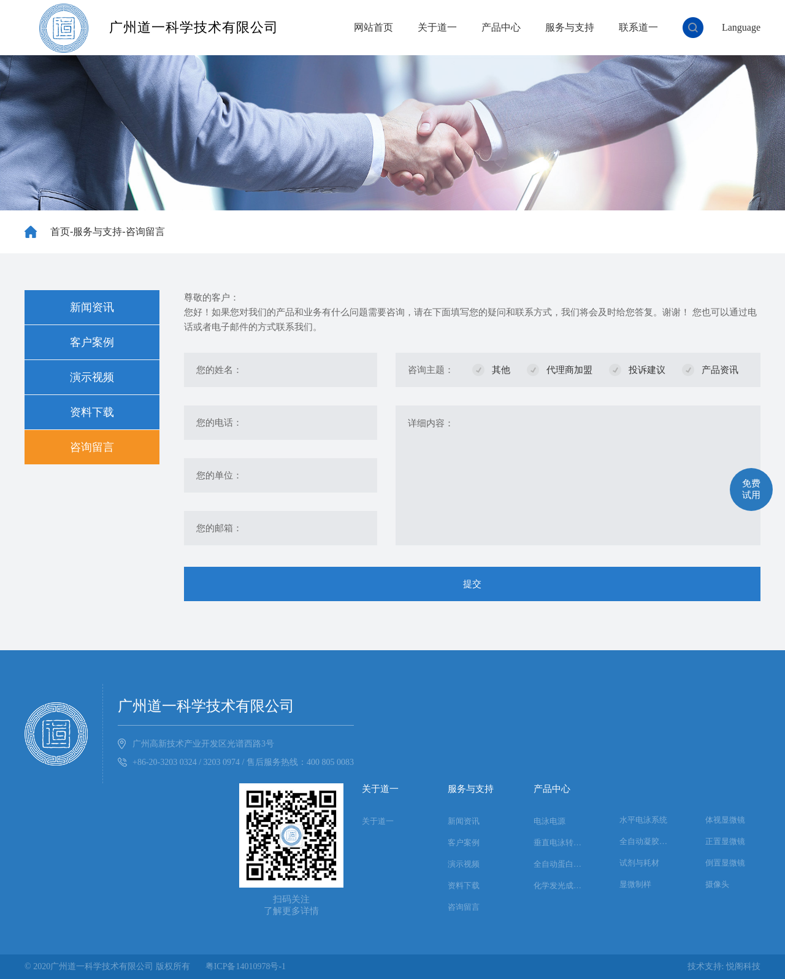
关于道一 (437, 27)
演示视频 (92, 377)
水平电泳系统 (643, 819)
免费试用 (751, 489)
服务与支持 (569, 27)
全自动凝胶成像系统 (647, 841)
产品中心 (501, 27)
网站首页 (373, 27)
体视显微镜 (725, 819)
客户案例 (92, 342)
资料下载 (92, 412)
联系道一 (638, 27)
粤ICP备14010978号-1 (245, 966)
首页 (60, 231)
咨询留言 (145, 231)
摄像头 (717, 884)
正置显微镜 (725, 841)
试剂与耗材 (639, 862)
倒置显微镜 (725, 862)
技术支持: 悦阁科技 (723, 966)
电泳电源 (549, 821)
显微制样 (635, 884)
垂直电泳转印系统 (561, 842)
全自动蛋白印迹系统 (561, 864)
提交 (472, 584)
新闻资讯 (92, 307)
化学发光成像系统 (561, 885)
